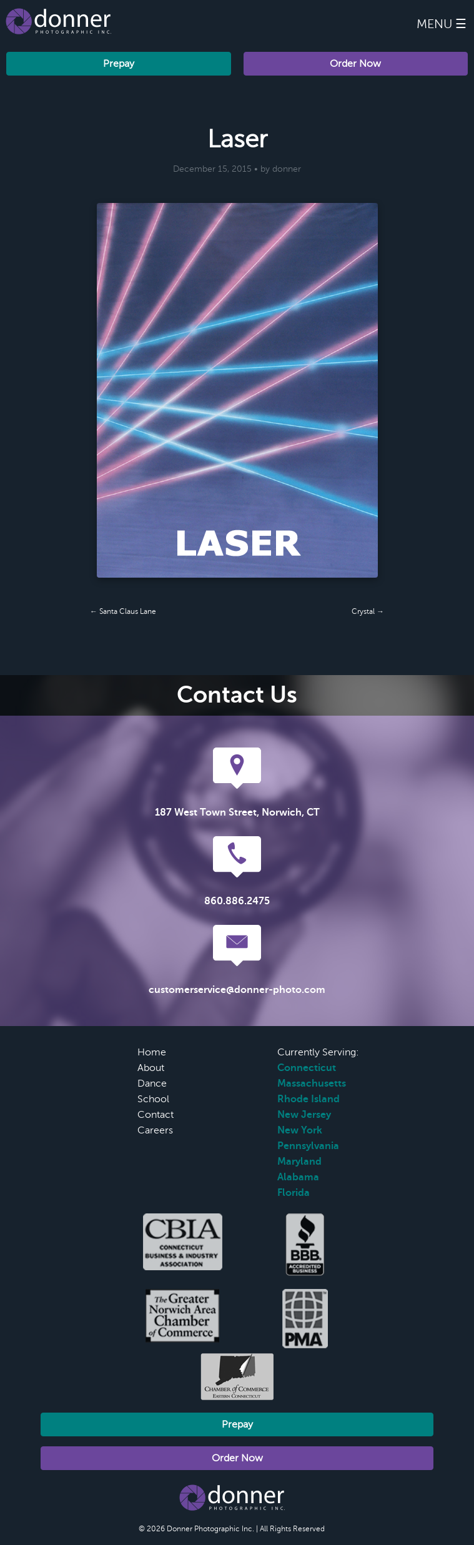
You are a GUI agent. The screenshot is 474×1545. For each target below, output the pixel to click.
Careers (155, 1130)
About (150, 1068)
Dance (152, 1083)
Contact (155, 1114)
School (153, 1099)
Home (151, 1052)
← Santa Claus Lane (123, 611)
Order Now (355, 63)
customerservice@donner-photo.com (237, 989)
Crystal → (368, 611)
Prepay (118, 63)
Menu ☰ (442, 24)
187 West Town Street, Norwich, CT (237, 812)
